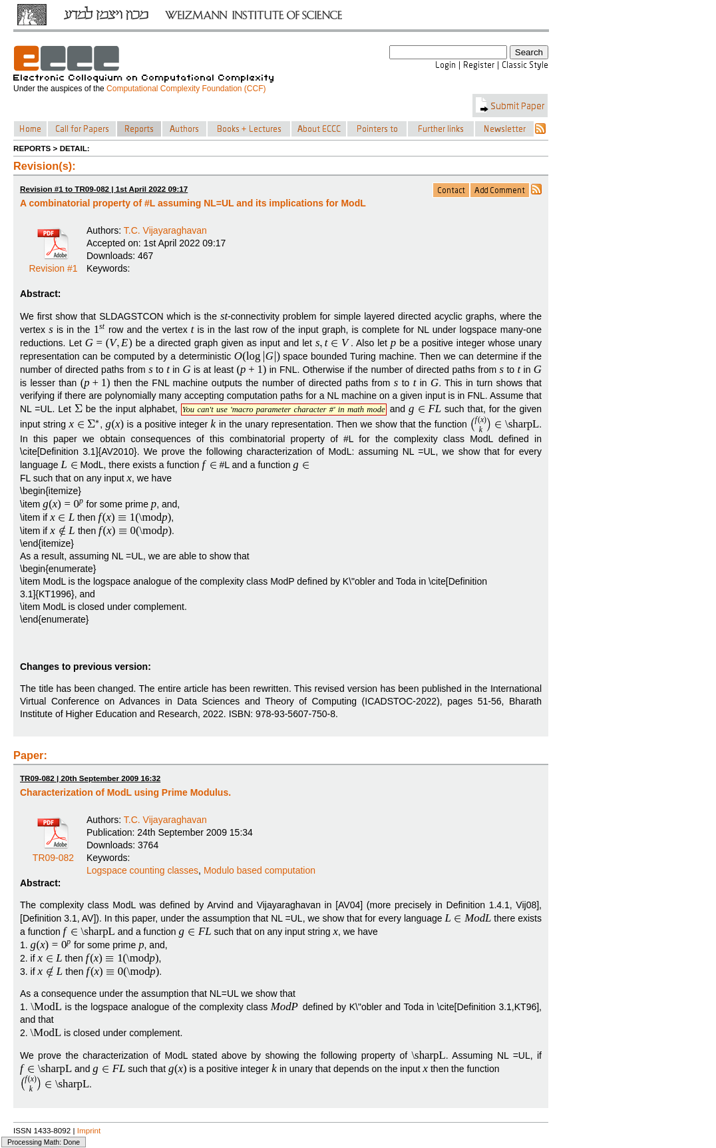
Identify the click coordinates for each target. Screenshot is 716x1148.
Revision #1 (53, 263)
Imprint (89, 1130)
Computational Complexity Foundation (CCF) (186, 88)
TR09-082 (53, 853)
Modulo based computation (259, 870)
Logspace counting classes (142, 870)
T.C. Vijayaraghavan (165, 230)
